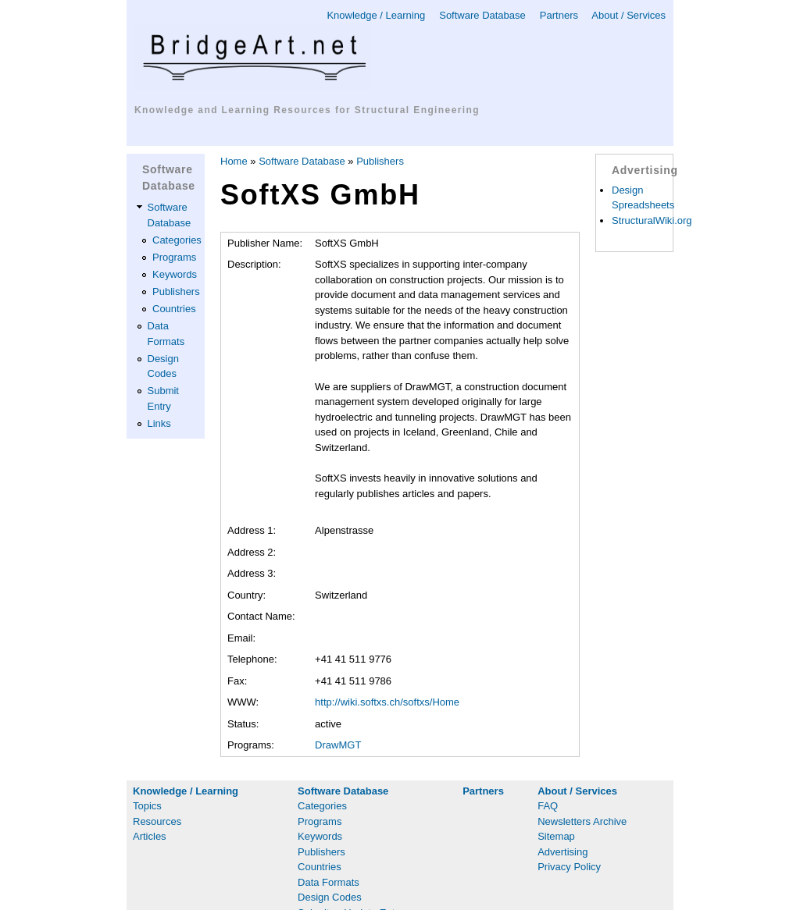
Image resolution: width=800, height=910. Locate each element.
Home (234, 161)
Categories (177, 240)
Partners (559, 15)
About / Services (628, 15)
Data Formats (328, 882)
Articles (149, 836)
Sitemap (556, 836)
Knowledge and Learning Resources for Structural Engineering (307, 110)
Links (159, 423)
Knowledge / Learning (376, 15)
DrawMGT (338, 745)
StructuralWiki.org (652, 220)
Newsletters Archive (582, 821)
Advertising (563, 852)
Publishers (176, 291)
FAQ (548, 806)
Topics (147, 806)
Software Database (482, 15)
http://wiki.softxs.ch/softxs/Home (387, 702)
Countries (174, 309)
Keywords (174, 274)
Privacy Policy (569, 867)
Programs (174, 257)
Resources (157, 821)
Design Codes (330, 897)
